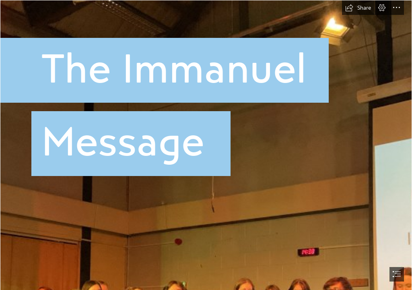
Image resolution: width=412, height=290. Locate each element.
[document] (206, 145)
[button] (358, 7)
